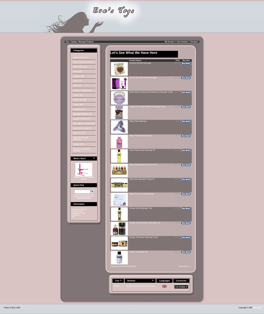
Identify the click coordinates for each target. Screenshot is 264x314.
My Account (169, 42)
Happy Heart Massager (138, 121)
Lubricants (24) (79, 109)
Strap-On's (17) (79, 133)
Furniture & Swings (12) (82, 90)
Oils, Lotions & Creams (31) (83, 123)
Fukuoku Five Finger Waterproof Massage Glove (147, 107)
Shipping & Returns (79, 209)
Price (178, 60)
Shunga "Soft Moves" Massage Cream (143, 237)
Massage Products (86, 42)
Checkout (194, 42)
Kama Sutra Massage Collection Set (142, 165)
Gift (73, 217)
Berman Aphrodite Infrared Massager (143, 77)
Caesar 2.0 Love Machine (83, 177)
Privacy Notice (77, 211)
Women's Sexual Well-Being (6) (81, 150)
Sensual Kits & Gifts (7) (82, 128)
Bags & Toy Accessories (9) (83, 62)
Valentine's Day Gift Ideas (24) (80, 138)
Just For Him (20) (79, 100)
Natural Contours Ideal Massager (141, 194)
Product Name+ (135, 60)
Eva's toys (257, 308)
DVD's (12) (77, 86)
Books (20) (77, 71)
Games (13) (77, 95)
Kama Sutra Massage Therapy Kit (142, 179)
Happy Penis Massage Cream (140, 136)
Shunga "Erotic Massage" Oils (140, 208)
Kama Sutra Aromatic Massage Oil (142, 150)
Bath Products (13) (80, 67)
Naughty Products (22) (81, 119)
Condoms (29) (78, 76)
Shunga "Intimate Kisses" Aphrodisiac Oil (144, 223)
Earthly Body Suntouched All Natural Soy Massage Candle (151, 92)
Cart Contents (182, 42)
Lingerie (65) (78, 105)
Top (67, 42)
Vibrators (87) (78, 144)
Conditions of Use (78, 213)
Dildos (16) (77, 81)
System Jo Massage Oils (138, 252)
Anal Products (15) (80, 57)
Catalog (74, 42)
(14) (82, 114)
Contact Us (76, 215)
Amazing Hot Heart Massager (140, 63)
